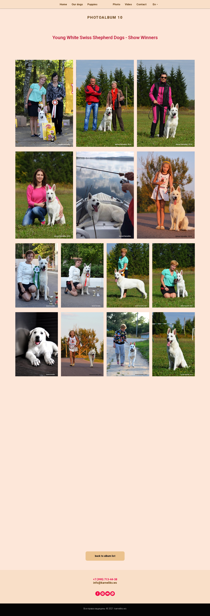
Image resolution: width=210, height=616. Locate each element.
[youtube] (107, 593)
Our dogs (77, 4)
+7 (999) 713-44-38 (105, 579)
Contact (141, 4)
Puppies (92, 4)
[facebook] (97, 593)
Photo (116, 4)
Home (63, 4)
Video (128, 4)
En (154, 4)
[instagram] (102, 593)
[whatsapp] (112, 593)
